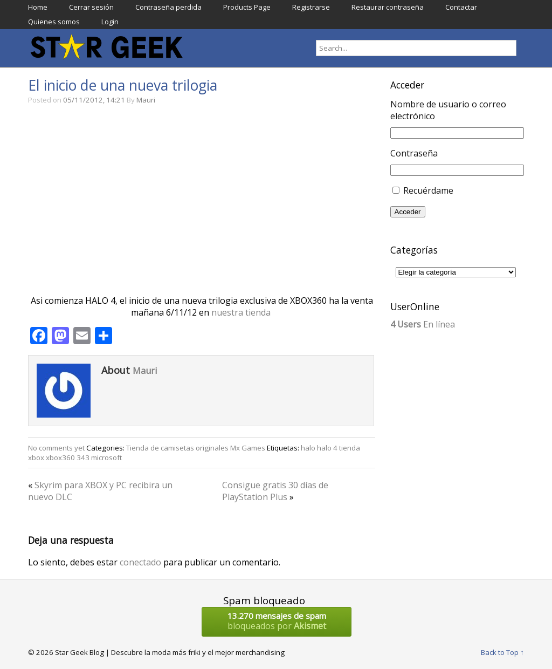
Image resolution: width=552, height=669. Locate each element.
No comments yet (56, 448)
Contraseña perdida (168, 7)
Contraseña (414, 153)
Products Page (247, 7)
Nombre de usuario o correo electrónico (448, 110)
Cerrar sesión (91, 7)
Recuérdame (428, 190)
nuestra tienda (242, 312)
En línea (422, 324)
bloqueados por (276, 621)
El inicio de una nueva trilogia (122, 85)
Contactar (461, 7)
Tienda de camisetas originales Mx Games (195, 448)
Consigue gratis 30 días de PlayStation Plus (275, 491)
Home (37, 7)
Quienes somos (54, 21)
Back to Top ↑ (502, 652)
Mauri (145, 100)
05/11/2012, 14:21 (94, 100)
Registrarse (311, 7)
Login (110, 21)
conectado (140, 562)
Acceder (408, 212)
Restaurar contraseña (387, 7)
